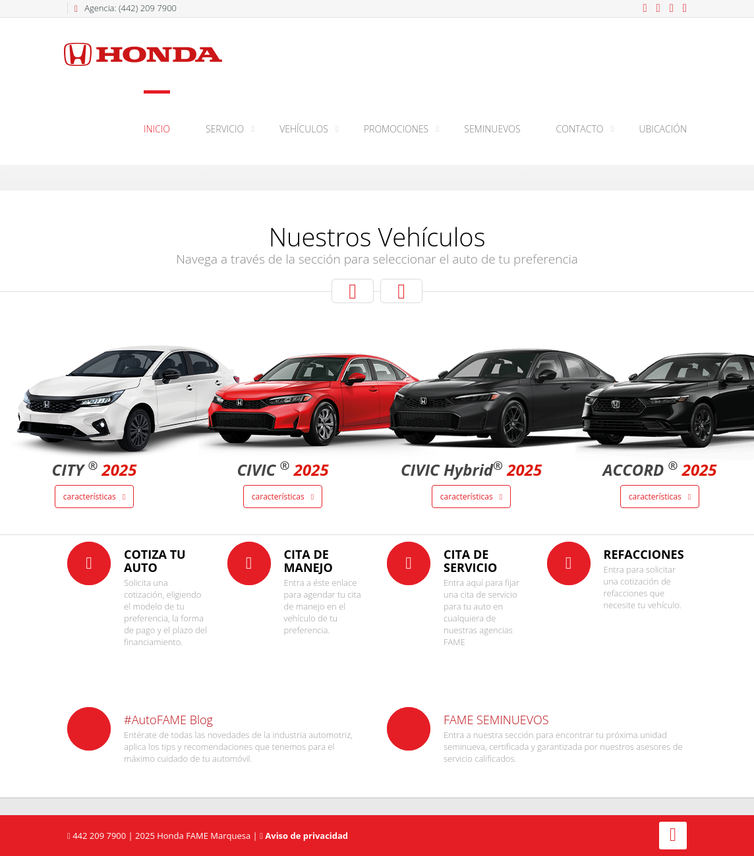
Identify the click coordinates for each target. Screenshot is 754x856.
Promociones (396, 129)
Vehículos (303, 129)
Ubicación (663, 129)
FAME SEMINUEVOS (496, 720)
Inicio (157, 129)
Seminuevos (492, 129)
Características (94, 496)
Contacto (580, 129)
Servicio (225, 129)
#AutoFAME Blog (168, 720)
